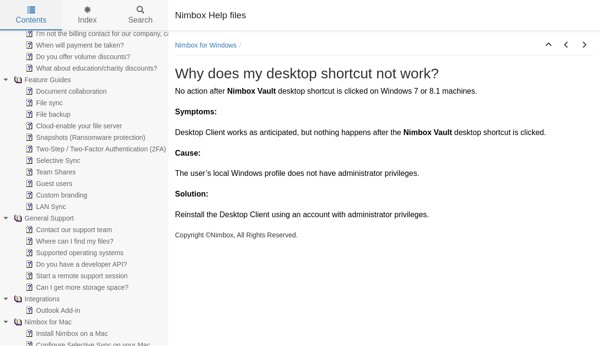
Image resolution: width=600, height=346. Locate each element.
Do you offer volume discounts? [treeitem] (77, 56)
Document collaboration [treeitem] (65, 91)
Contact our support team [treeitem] (68, 229)
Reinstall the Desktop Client (222, 214)
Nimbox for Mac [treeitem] (42, 322)
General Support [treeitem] (43, 218)
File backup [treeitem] (47, 114)
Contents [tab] (31, 15)
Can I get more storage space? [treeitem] (76, 287)
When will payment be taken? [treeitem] (74, 45)
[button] (548, 45)
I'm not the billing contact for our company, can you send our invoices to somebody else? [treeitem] (162, 33)
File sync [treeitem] (43, 103)
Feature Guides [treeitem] (41, 80)
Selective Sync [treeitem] (52, 160)
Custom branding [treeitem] (56, 195)
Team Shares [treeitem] (49, 172)
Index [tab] (87, 15)
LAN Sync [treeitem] (45, 206)
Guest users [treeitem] (48, 183)
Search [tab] (140, 15)
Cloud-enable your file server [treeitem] (73, 126)
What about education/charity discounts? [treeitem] (90, 68)
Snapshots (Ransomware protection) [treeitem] (84, 137)
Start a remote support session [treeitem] (76, 276)
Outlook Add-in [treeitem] (52, 310)
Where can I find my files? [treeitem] (68, 241)
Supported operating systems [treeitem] (74, 253)
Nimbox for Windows (206, 45)
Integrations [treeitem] (36, 299)
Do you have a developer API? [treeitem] (75, 264)
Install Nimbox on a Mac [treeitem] (66, 333)
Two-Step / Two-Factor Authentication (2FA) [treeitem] (95, 149)
